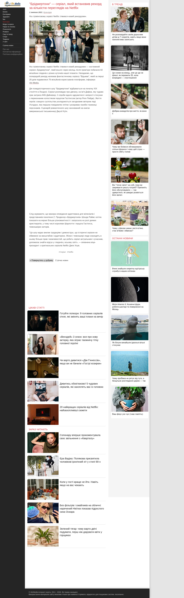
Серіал (63, 252)
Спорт (5, 37)
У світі (5, 42)
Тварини (6, 39)
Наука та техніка (9, 27)
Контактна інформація (12, 52)
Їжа (4, 19)
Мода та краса (8, 24)
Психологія (7, 29)
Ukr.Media (34, 83)
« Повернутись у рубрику (41, 260)
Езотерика (6, 14)
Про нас (6, 49)
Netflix (70, 252)
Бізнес (5, 12)
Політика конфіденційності (13, 54)
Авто (4, 9)
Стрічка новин (61, 260)
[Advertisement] (66, 132)
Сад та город (7, 34)
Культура (48, 12)
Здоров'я (6, 17)
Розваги (6, 32)
